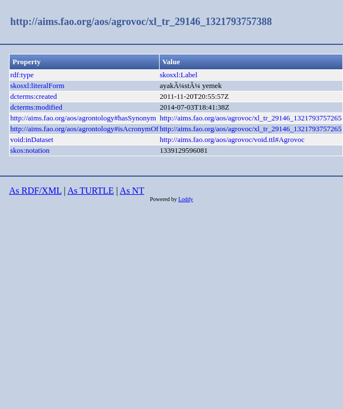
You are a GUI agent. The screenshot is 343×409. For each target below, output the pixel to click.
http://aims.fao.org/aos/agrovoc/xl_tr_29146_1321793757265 (250, 118)
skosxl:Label (178, 74)
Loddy (185, 199)
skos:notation (29, 150)
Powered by (164, 199)
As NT (132, 190)
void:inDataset (31, 139)
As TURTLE (91, 190)
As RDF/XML (35, 190)
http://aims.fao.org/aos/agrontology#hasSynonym (83, 118)
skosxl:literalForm (37, 85)
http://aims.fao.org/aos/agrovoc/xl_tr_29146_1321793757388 (141, 21)
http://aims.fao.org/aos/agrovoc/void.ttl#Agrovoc (232, 139)
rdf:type (22, 74)
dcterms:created (33, 96)
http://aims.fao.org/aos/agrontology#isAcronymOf (84, 128)
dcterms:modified (36, 107)
